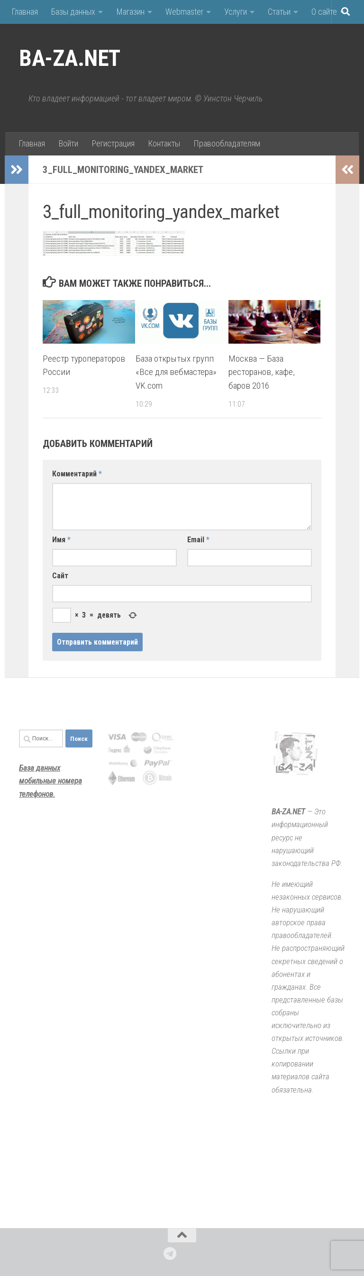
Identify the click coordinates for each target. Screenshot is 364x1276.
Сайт (60, 575)
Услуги (235, 12)
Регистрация (113, 143)
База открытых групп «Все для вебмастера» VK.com (176, 372)
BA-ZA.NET (69, 58)
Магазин (130, 12)
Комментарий (77, 473)
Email (198, 539)
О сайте (324, 12)
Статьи (279, 12)
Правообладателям (226, 143)
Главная (24, 12)
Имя (61, 539)
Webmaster (184, 12)
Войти (68, 143)
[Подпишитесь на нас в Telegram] (170, 1253)
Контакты (164, 143)
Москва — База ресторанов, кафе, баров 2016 (261, 372)
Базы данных (73, 12)
